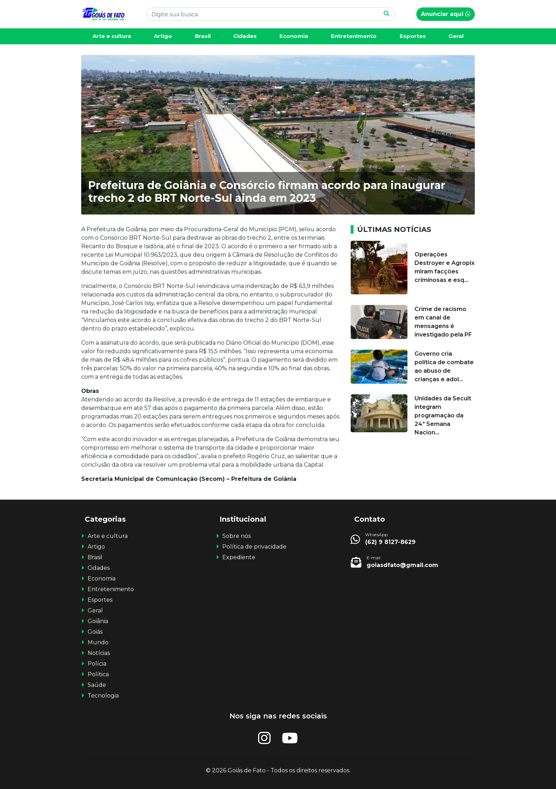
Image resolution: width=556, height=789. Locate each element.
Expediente (238, 557)
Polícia (97, 663)
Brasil (203, 36)
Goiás (95, 631)
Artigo (163, 36)
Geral (456, 36)
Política (98, 674)
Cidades (245, 36)
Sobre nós (236, 536)
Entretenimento (354, 36)
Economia (293, 36)
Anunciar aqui (445, 14)
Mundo (98, 642)
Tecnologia (103, 695)
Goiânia (98, 621)
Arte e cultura (112, 36)
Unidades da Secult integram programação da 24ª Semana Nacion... (443, 415)
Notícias (99, 653)
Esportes (413, 36)
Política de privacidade (254, 546)
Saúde (97, 685)
